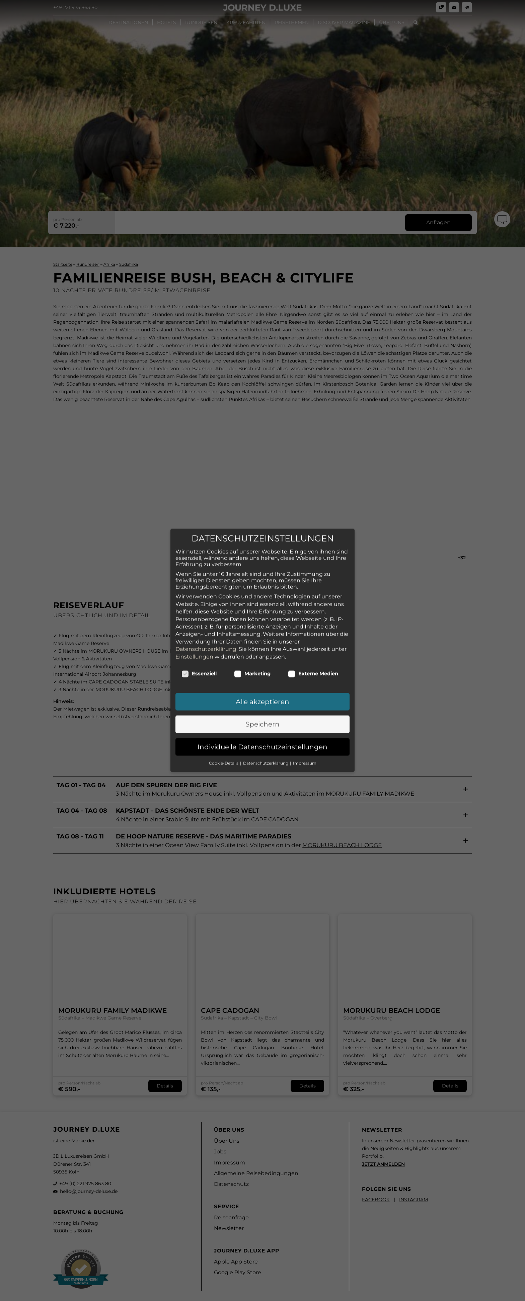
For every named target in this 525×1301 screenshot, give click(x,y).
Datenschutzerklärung (205, 612)
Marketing (252, 637)
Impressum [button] (304, 726)
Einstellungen (194, 620)
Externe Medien (313, 637)
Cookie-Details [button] (224, 726)
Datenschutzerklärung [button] (266, 726)
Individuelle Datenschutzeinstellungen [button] (262, 710)
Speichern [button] (262, 687)
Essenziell (199, 637)
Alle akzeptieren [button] (262, 665)
